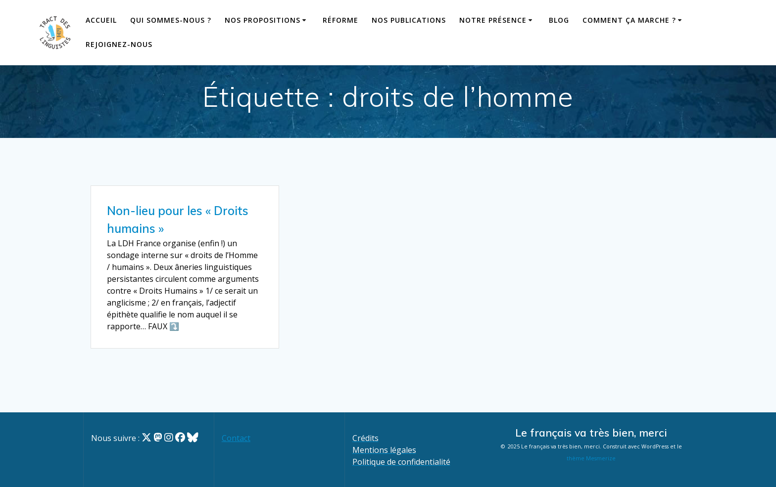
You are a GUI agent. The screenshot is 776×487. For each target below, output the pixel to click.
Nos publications (409, 20)
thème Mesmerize (591, 458)
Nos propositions (262, 20)
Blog (559, 20)
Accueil (101, 20)
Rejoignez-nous (119, 44)
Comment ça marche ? (629, 20)
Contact (236, 438)
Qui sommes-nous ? (170, 20)
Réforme (340, 20)
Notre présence (493, 20)
